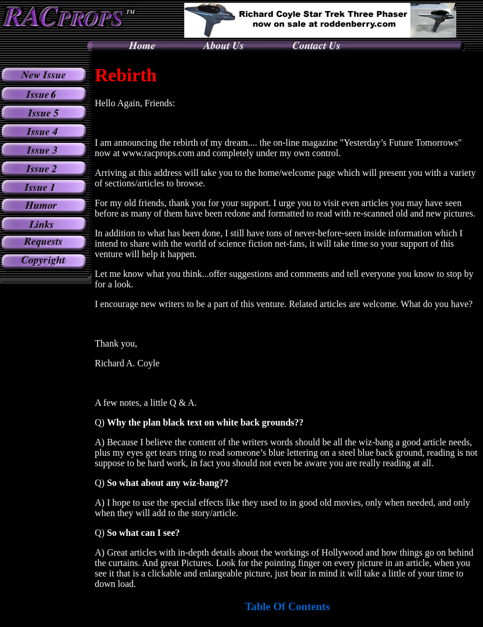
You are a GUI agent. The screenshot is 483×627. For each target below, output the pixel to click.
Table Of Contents (287, 606)
